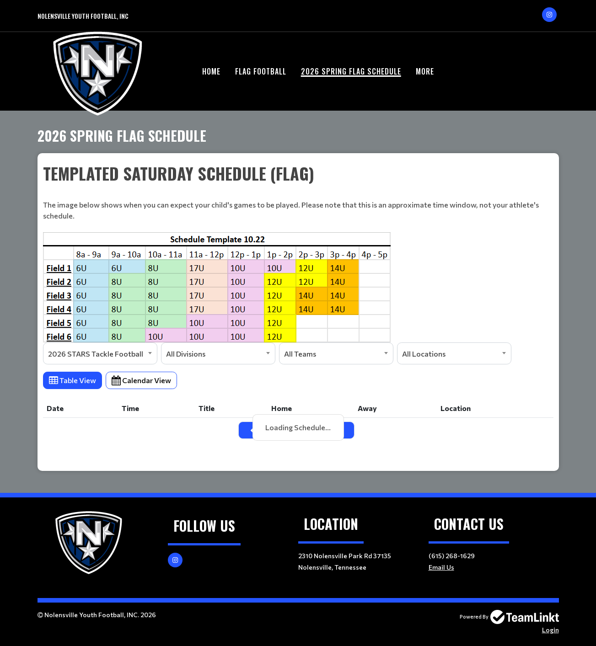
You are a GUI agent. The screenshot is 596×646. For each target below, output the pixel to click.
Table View (72, 380)
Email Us (441, 567)
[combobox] (100, 353)
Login (550, 630)
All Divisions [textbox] (185, 353)
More (425, 71)
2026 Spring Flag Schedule (351, 71)
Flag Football (260, 71)
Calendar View (141, 380)
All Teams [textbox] (300, 353)
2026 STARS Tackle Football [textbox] (95, 353)
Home (211, 71)
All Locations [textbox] (424, 353)
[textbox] (298, 251)
